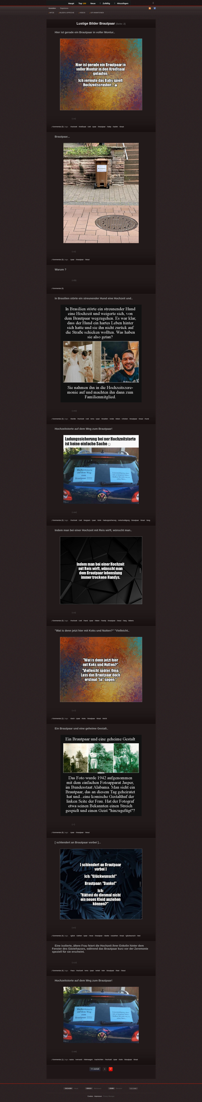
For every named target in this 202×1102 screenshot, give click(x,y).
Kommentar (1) (57, 1060)
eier (103, 971)
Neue (93, 3)
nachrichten (99, 1060)
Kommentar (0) (57, 127)
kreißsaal (82, 127)
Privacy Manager (108, 1096)
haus (73, 971)
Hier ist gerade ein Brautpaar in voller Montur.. (85, 32)
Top (82, 3)
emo (92, 419)
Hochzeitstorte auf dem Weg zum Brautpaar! (83, 428)
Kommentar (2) (57, 719)
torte (99, 520)
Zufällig (105, 3)
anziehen (114, 936)
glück (73, 936)
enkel (98, 971)
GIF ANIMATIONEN (97, 12)
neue (91, 936)
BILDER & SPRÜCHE (66, 12)
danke (107, 936)
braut (122, 127)
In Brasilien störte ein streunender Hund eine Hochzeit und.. (94, 298)
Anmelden (52, 8)
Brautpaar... (62, 136)
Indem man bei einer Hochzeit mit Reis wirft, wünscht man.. (93, 530)
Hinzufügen (121, 3)
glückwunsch (131, 936)
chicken (125, 419)
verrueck (79, 1060)
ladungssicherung (110, 520)
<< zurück (95, 1069)
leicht (105, 719)
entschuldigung (124, 520)
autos (72, 1060)
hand (86, 621)
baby (109, 127)
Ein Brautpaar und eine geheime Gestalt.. (81, 728)
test (139, 936)
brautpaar (101, 127)
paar (94, 127)
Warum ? (60, 269)
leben (118, 419)
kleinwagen (88, 1060)
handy (104, 621)
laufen (115, 127)
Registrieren (64, 8)
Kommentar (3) (57, 419)
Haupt (71, 3)
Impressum (98, 1096)
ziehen (79, 936)
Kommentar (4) (57, 936)
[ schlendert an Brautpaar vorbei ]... (78, 842)
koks (84, 719)
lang (148, 520)
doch (73, 719)
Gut (54, 119)
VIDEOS (82, 12)
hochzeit (74, 127)
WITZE (51, 12)
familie (73, 419)
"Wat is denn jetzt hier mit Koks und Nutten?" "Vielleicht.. (92, 630)
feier (117, 971)
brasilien (105, 419)
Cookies (90, 1096)
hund (147, 419)
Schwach (65, 119)
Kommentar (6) (57, 832)
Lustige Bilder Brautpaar (96, 23)
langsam (87, 520)
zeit (89, 127)
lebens (131, 621)
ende (112, 419)
